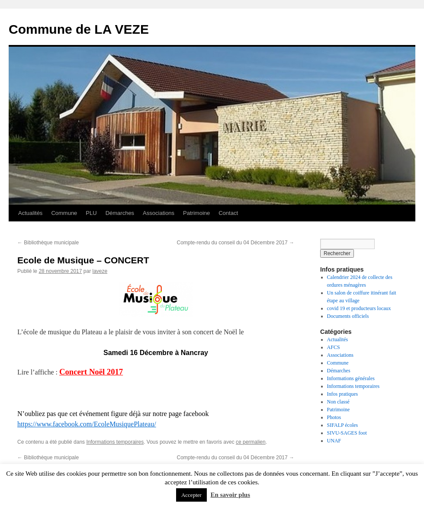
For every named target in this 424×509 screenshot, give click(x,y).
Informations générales (351, 378)
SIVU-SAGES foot (347, 433)
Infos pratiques (342, 394)
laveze (99, 271)
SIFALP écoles (342, 425)
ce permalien (251, 442)
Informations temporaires (115, 442)
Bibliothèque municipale (48, 243)
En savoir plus (230, 494)
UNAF (334, 441)
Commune (64, 213)
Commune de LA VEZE (79, 29)
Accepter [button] (191, 495)
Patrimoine (196, 213)
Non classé (338, 402)
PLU (91, 213)
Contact (228, 213)
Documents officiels (348, 316)
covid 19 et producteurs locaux (359, 308)
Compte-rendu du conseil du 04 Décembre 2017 (236, 243)
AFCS (333, 347)
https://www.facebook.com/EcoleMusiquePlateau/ (86, 424)
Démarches (120, 213)
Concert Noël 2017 (91, 371)
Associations (158, 213)
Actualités (30, 213)
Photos (334, 417)
